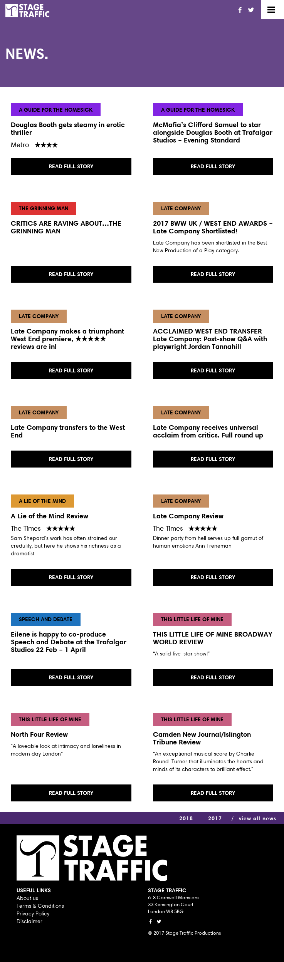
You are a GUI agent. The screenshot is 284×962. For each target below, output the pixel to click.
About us (27, 898)
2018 (186, 818)
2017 (215, 818)
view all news (257, 818)
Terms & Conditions (40, 905)
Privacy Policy (33, 913)
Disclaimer (29, 921)
